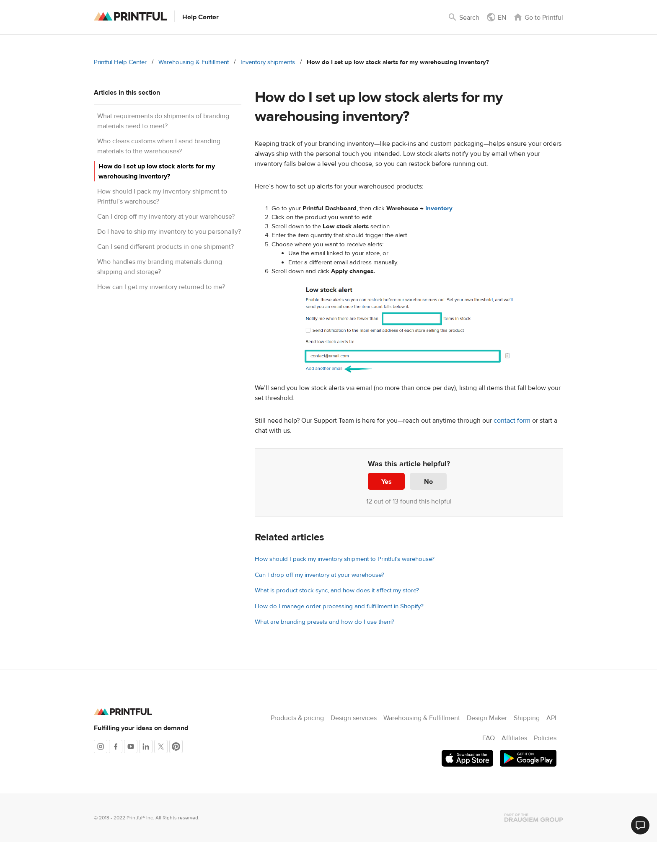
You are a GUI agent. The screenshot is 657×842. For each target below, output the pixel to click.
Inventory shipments (268, 62)
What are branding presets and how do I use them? (324, 622)
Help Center (200, 17)
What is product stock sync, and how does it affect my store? (337, 590)
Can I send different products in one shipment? (165, 247)
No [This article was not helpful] (428, 482)
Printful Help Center (120, 62)
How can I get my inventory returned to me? (161, 287)
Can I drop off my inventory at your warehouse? (166, 216)
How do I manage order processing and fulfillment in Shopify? (339, 606)
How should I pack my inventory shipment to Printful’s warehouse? (345, 559)
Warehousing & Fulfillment (193, 62)
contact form (512, 420)
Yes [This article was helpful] (386, 482)
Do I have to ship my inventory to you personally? (169, 231)
